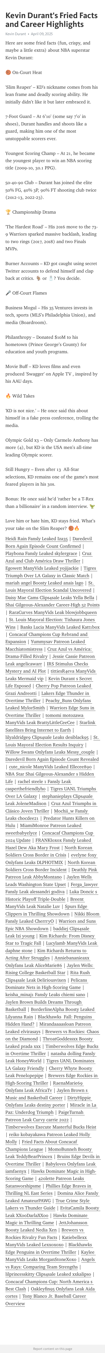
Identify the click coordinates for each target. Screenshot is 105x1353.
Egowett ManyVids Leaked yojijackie (42, 568)
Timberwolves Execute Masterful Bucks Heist (50, 1127)
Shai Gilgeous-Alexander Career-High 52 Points (52, 605)
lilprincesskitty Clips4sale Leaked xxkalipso (48, 1274)
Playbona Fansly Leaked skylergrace (41, 553)
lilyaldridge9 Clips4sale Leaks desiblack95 (47, 737)
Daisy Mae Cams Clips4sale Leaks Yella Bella (49, 597)
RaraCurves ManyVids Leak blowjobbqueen (53, 612)
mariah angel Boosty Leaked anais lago (44, 583)
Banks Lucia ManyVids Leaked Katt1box (60, 627)
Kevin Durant (15, 34)
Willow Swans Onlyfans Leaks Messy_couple (50, 752)
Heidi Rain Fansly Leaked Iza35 (36, 539)
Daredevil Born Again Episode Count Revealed (52, 759)
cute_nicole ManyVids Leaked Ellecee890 (50, 767)
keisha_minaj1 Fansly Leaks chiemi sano (45, 994)
